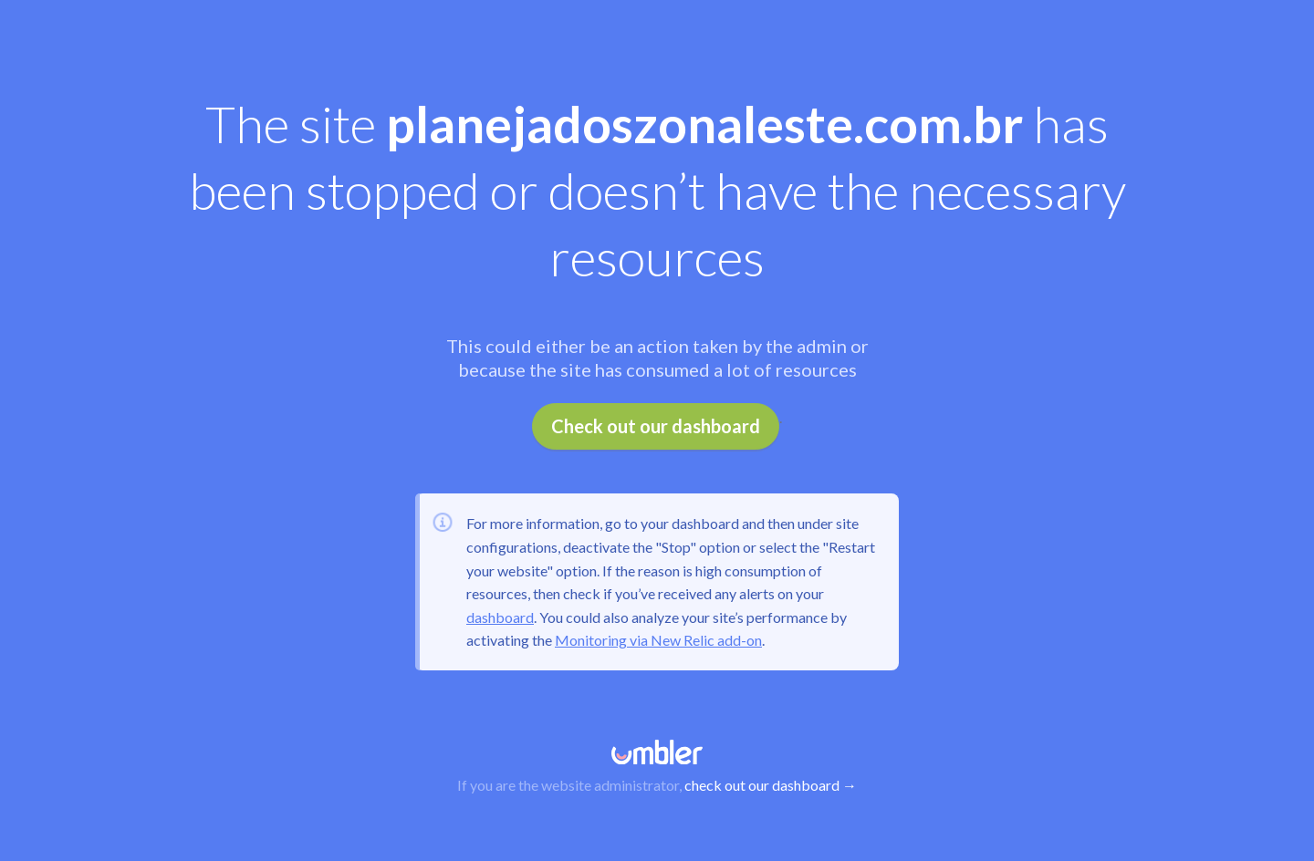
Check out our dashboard (655, 426)
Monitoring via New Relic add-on (658, 639)
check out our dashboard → (770, 785)
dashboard (500, 617)
